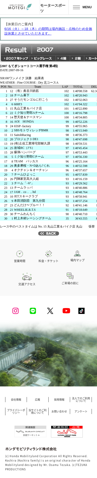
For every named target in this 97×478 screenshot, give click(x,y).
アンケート (80, 411)
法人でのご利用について (81, 399)
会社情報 (16, 399)
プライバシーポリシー (16, 411)
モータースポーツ (52, 8)
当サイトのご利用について (37, 411)
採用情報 (59, 399)
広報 (37, 399)
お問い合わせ (59, 411)
